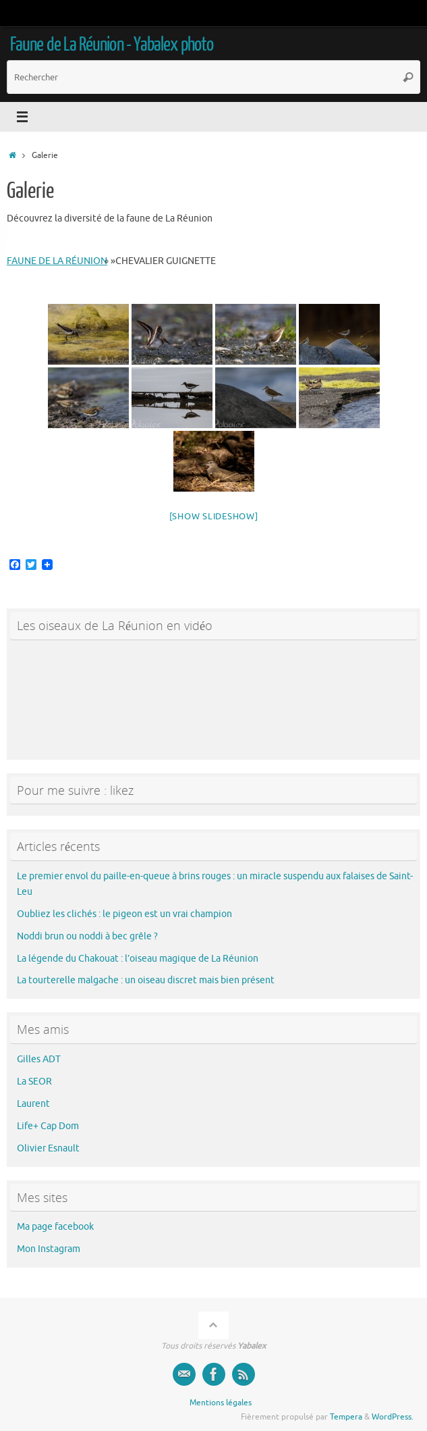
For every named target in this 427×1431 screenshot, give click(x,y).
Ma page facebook (55, 1226)
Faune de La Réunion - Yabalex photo (111, 44)
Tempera (346, 1416)
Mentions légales (221, 1402)
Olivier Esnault (48, 1148)
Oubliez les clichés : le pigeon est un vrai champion (124, 914)
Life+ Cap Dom (48, 1126)
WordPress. (393, 1416)
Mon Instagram (48, 1249)
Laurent (33, 1104)
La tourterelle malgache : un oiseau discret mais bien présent (146, 980)
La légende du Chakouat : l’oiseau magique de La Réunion (137, 958)
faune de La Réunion (57, 261)
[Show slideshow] (213, 516)
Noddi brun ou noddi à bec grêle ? (87, 936)
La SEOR (34, 1081)
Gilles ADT (39, 1059)
